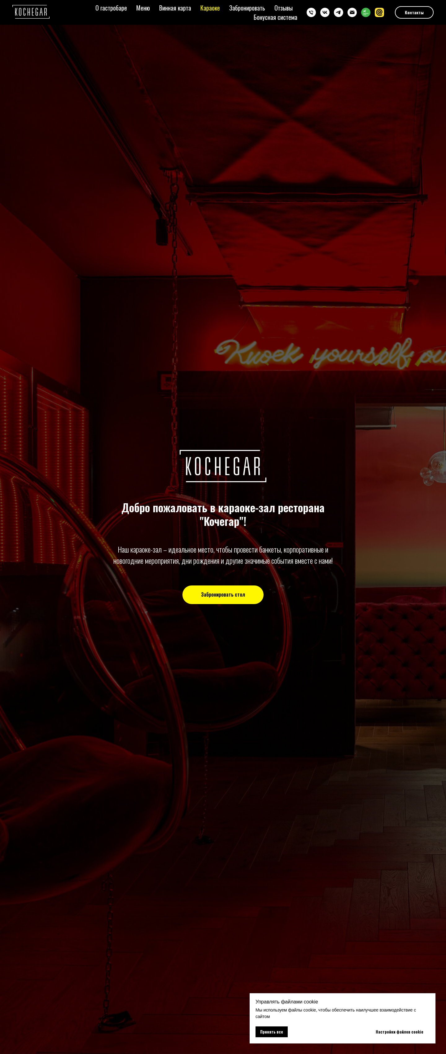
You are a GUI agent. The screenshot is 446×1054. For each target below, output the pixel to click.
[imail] (352, 12)
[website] (365, 12)
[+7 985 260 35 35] (311, 12)
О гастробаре (111, 7)
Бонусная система (275, 17)
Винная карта (175, 7)
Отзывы (283, 7)
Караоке (210, 7)
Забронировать (247, 7)
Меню (143, 7)
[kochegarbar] (325, 12)
